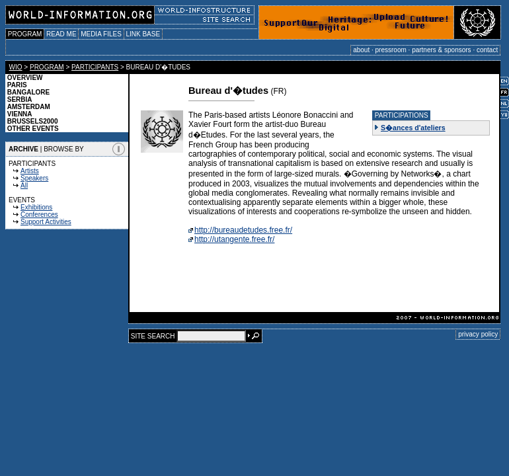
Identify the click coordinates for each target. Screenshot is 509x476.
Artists (29, 171)
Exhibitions (36, 207)
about (361, 50)
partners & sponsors (441, 50)
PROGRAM (25, 34)
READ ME (61, 34)
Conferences (39, 214)
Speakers (34, 178)
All (24, 185)
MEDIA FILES (101, 34)
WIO (15, 67)
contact (487, 50)
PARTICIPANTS (94, 67)
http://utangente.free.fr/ (234, 239)
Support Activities (45, 221)
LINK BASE (143, 34)
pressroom (391, 50)
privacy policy (478, 334)
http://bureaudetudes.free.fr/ (243, 230)
